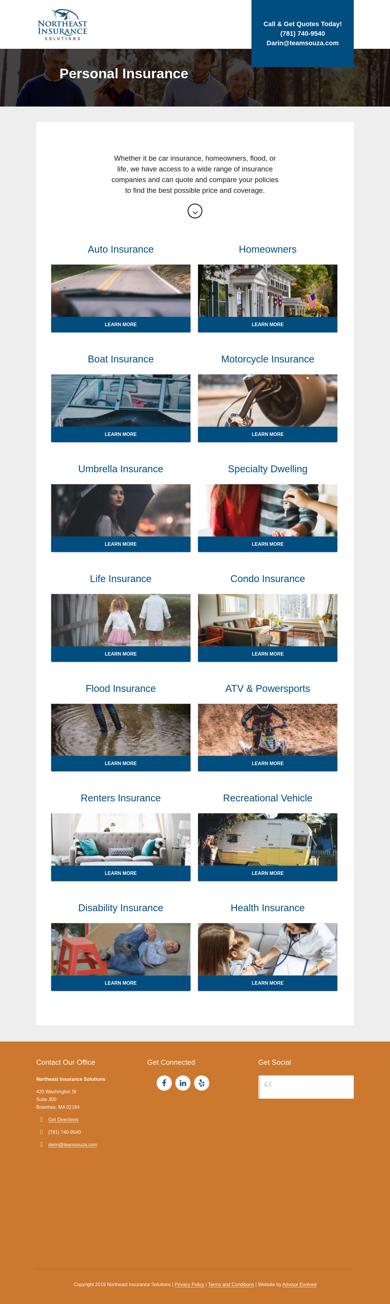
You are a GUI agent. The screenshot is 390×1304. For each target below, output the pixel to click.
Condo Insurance (267, 578)
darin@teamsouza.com (72, 1144)
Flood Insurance (121, 688)
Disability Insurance (120, 907)
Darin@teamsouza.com (303, 43)
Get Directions (63, 1119)
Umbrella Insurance (120, 468)
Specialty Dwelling (268, 468)
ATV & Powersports (267, 688)
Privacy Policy (190, 1284)
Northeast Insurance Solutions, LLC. (306, 1086)
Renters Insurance (121, 797)
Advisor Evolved (299, 1284)
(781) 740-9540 (302, 33)
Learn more (121, 324)
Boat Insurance (121, 359)
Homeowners (268, 249)
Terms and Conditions (231, 1284)
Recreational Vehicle (267, 797)
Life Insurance (121, 578)
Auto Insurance (121, 249)
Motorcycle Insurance (267, 359)
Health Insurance (268, 907)
